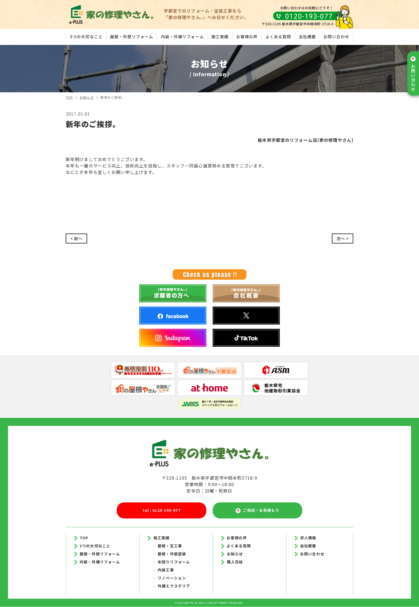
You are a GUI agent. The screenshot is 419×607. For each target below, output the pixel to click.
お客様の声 (247, 36)
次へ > (342, 238)
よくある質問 (279, 36)
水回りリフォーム (171, 562)
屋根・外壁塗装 (169, 554)
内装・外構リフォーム (181, 36)
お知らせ (87, 97)
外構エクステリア (171, 586)
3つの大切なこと (85, 36)
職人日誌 (235, 562)
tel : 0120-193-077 (162, 510)
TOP (69, 97)
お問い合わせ (337, 36)
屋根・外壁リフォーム (131, 36)
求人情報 (305, 538)
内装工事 (163, 570)
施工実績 (219, 36)
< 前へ (76, 238)
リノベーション (169, 578)
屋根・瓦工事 (167, 546)
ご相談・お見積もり (257, 511)
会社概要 (307, 36)
